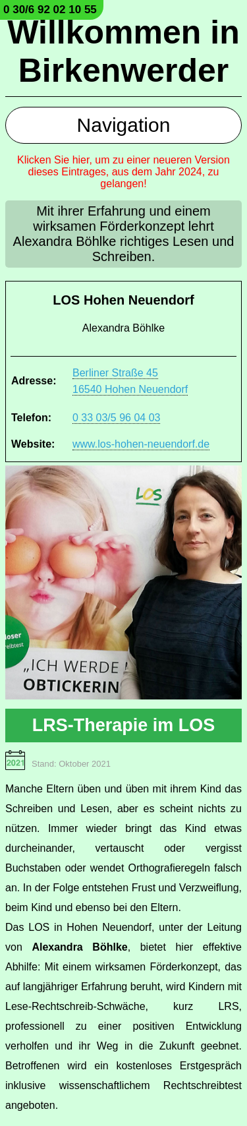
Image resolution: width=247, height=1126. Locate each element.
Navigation (124, 125)
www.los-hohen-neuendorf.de (140, 444)
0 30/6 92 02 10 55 (50, 9)
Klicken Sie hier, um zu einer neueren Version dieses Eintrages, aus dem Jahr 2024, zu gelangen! (123, 171)
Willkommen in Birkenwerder (123, 51)
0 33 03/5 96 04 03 (116, 417)
